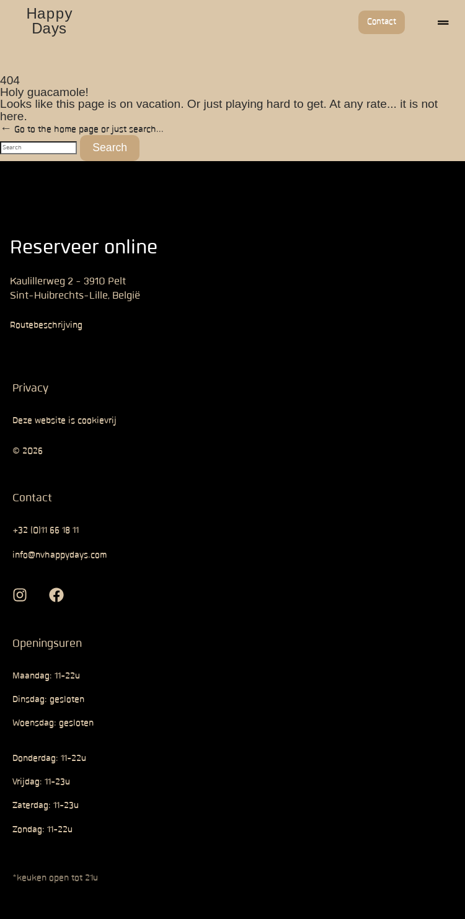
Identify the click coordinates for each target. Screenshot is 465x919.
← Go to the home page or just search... (82, 99)
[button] (443, 22)
